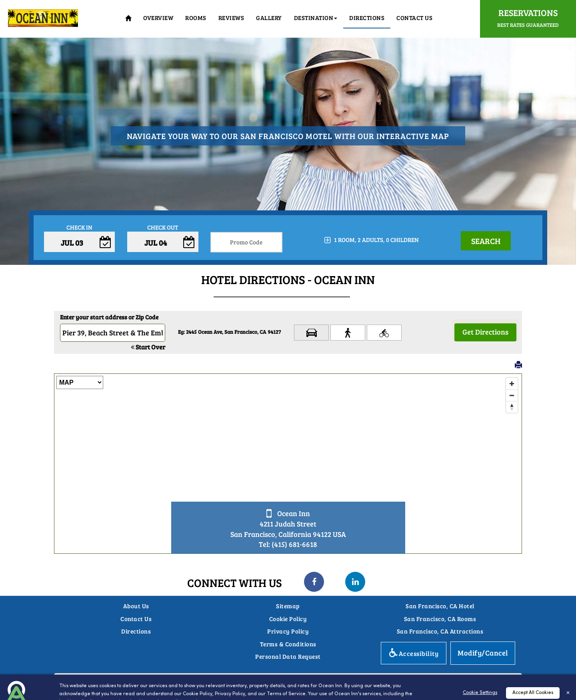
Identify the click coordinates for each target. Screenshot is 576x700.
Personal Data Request (288, 656)
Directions (136, 631)
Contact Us (414, 18)
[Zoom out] (512, 395)
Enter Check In (79, 248)
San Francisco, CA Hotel (440, 606)
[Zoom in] (512, 383)
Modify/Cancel (483, 653)
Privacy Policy (288, 631)
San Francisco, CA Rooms (440, 619)
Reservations (528, 17)
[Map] (288, 463)
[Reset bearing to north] (512, 407)
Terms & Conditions (288, 644)
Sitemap (288, 606)
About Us (136, 606)
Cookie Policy (288, 619)
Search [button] (485, 240)
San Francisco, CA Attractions (440, 631)
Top (558, 668)
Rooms (195, 18)
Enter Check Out (162, 248)
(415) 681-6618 (294, 544)
